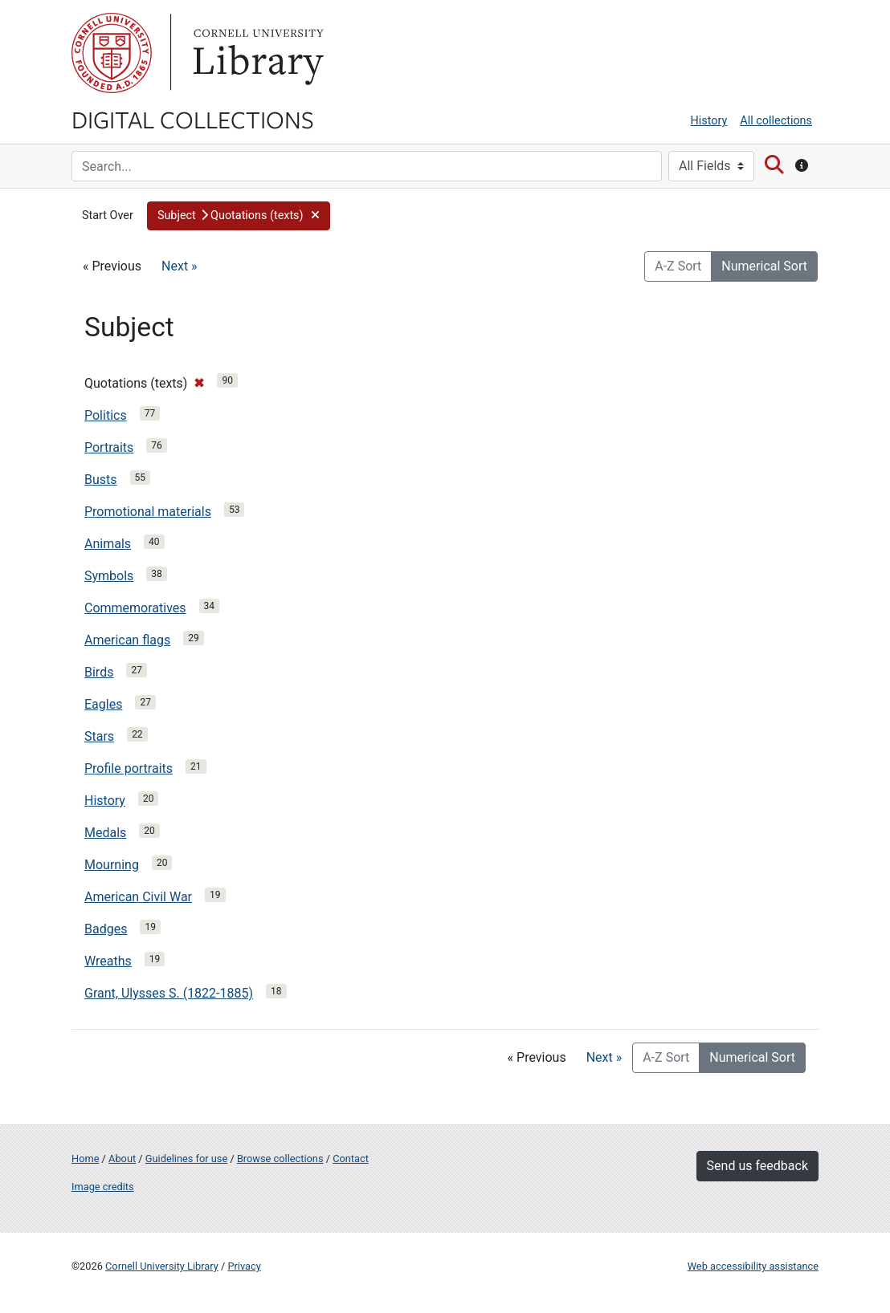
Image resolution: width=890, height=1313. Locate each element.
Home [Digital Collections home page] (85, 1158)
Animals (107, 543)
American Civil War (138, 896)
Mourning (111, 864)
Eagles (103, 704)
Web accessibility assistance (753, 1266)
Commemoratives (135, 608)
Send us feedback (757, 1165)
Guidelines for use (186, 1158)
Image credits (102, 1187)
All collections (776, 121)
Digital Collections (192, 119)
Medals (105, 832)
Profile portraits (128, 768)
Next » (179, 266)
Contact (351, 1158)
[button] (238, 215)
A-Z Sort (678, 266)
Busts (100, 479)
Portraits (108, 447)
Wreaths (108, 961)
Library (256, 53)
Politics (105, 415)
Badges (105, 929)
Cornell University (111, 53)
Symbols (108, 575)
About (122, 1158)
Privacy (243, 1266)
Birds (98, 672)
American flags (127, 640)
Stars (99, 736)
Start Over (107, 215)
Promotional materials (147, 511)
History (709, 121)
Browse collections (280, 1158)
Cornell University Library (161, 1266)
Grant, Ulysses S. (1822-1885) (168, 993)
